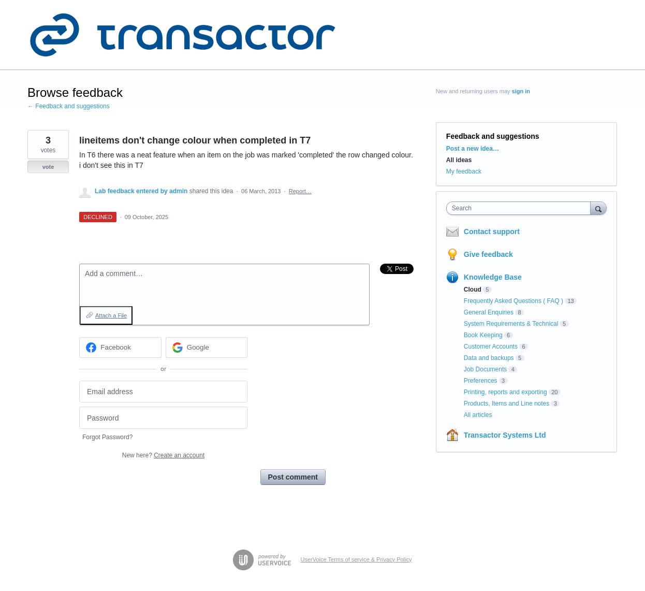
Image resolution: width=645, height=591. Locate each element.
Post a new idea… (472, 148)
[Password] (163, 418)
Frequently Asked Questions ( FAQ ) (513, 301)
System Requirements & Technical (511, 323)
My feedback (463, 171)
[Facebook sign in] (120, 347)
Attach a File (111, 315)
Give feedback (488, 254)
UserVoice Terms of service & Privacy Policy (356, 559)
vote (48, 167)
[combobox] (521, 208)
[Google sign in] (207, 347)
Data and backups (489, 358)
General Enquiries (489, 312)
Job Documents (485, 369)
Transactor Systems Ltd (505, 435)
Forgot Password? (107, 437)
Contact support (492, 231)
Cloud (472, 289)
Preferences (480, 380)
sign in (521, 91)
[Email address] (163, 392)
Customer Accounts (491, 346)
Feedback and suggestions (492, 136)
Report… (300, 191)
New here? (163, 455)
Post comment (293, 477)
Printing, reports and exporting (505, 392)
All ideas (459, 160)
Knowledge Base (493, 277)
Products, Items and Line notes (506, 403)
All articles (478, 415)
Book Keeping (483, 335)
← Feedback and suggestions (68, 106)
